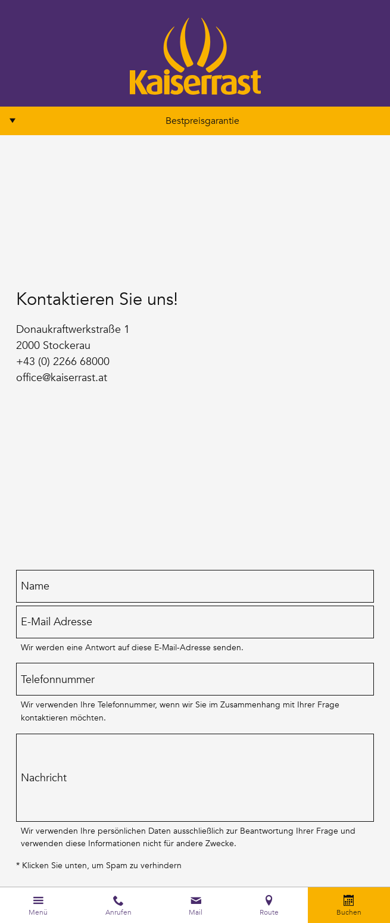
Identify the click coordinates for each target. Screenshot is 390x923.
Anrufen (118, 912)
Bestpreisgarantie (202, 121)
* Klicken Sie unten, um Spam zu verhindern (99, 865)
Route (269, 912)
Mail (195, 912)
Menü (38, 912)
